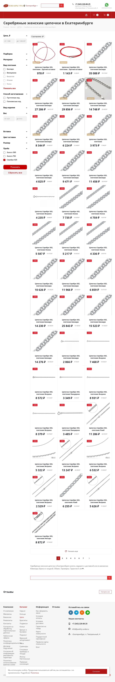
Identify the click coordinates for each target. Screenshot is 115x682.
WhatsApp (87, 612)
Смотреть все (105, 592)
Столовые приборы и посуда (24, 651)
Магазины (7, 614)
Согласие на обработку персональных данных (9, 629)
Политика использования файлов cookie (9, 662)
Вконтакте (71, 612)
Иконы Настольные (25, 658)
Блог (38, 647)
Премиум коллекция (24, 663)
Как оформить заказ (42, 612)
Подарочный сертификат (41, 638)
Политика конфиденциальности (12, 642)
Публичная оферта (8, 637)
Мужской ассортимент (25, 639)
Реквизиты (7, 620)
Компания (8, 607)
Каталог (23, 607)
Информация (42, 607)
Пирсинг (23, 635)
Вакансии (7, 617)
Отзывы (56, 607)
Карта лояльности (41, 632)
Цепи (22, 617)
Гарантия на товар (41, 627)
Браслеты (23, 620)
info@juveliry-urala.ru (80, 629)
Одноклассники (82, 612)
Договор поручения (7, 647)
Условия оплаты (39, 617)
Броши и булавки (23, 631)
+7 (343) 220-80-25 (82, 4)
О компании (8, 611)
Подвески (24, 623)
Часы (22, 643)
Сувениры (24, 646)
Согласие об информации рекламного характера (8, 654)
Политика (35, 673)
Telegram (76, 612)
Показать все (9, 88)
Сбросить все (15, 173)
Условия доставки (39, 622)
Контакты (7, 623)
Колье (22, 626)
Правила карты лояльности (42, 643)
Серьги (22, 611)
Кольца (23, 614)
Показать (15, 167)
